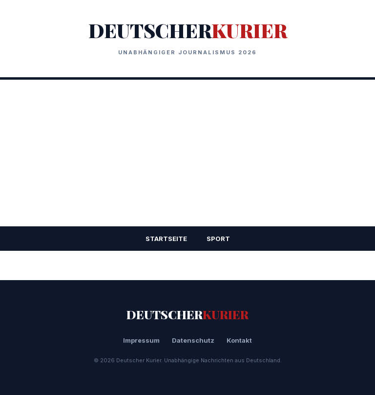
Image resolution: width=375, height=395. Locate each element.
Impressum (141, 340)
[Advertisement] (187, 153)
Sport (218, 238)
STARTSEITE (166, 238)
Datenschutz (193, 340)
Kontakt (239, 340)
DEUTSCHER (187, 30)
